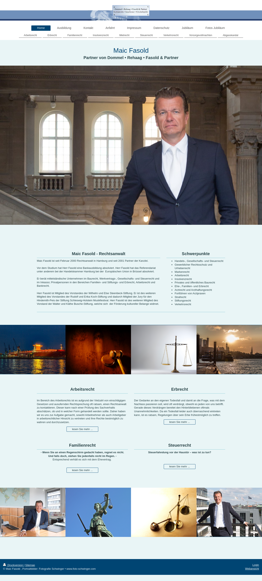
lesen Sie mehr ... (82, 429)
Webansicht (252, 568)
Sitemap (30, 565)
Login (255, 564)
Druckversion (13, 565)
